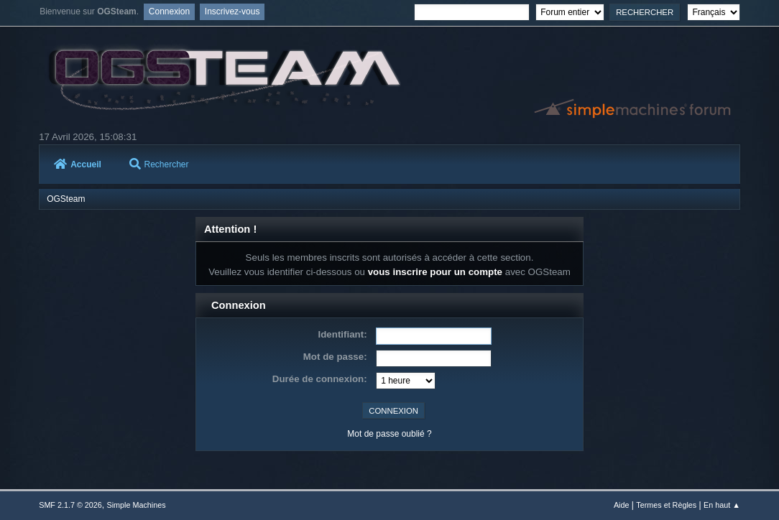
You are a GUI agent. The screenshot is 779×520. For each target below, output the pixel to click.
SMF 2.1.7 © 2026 (70, 505)
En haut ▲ (722, 505)
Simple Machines (136, 505)
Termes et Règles (666, 505)
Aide (622, 505)
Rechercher (159, 164)
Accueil (77, 164)
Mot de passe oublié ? (389, 434)
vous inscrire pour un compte (435, 271)
